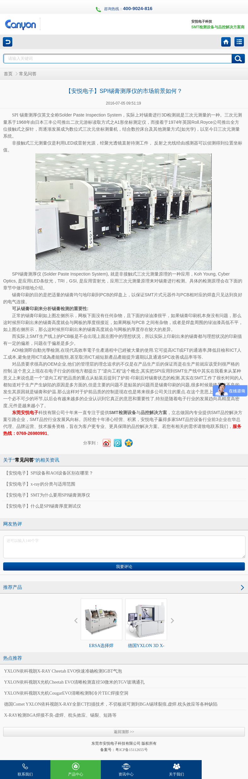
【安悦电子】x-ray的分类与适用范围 (39, 484)
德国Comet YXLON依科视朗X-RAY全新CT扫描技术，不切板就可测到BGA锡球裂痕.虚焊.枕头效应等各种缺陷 (110, 704)
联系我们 (25, 768)
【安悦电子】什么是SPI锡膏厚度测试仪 (42, 506)
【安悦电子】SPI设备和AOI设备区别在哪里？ (48, 473)
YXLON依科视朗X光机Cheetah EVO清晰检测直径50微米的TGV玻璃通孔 (74, 682)
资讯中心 (126, 768)
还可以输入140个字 (124, 547)
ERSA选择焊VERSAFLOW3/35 (101, 629)
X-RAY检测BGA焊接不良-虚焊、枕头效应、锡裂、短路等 (60, 715)
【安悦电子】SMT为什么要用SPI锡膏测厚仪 (47, 495)
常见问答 (28, 73)
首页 (8, 73)
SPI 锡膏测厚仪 (27, 115)
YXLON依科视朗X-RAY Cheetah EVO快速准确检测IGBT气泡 (63, 671)
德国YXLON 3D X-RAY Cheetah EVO (146, 629)
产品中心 (75, 768)
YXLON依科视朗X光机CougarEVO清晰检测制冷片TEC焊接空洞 (66, 693)
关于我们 (176, 768)
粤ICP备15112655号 (131, 750)
